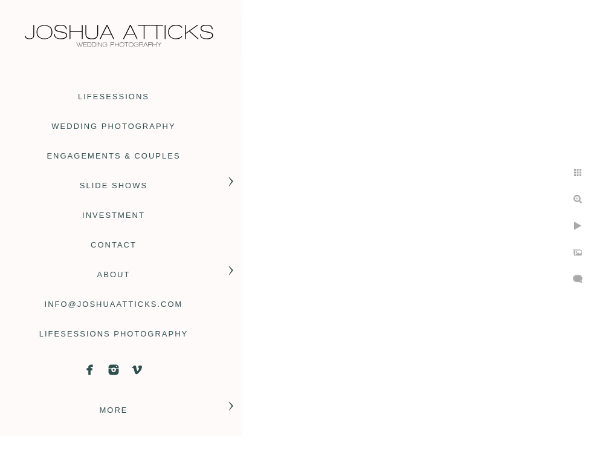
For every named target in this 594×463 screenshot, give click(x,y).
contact (114, 244)
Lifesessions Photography (113, 333)
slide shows (113, 185)
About (114, 274)
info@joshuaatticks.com (114, 304)
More (114, 410)
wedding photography (113, 126)
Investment (113, 215)
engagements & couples (113, 155)
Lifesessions (113, 96)
